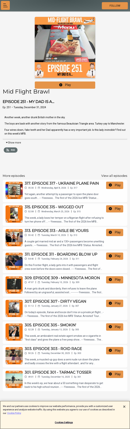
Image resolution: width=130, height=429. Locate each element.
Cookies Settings (64, 424)
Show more (13, 142)
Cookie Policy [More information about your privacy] (14, 414)
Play (65, 85)
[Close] (124, 408)
